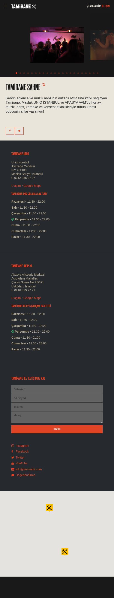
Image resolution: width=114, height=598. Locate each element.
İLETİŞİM (106, 6)
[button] (65, 551)
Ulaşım (16, 185)
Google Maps (32, 185)
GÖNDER (57, 429)
